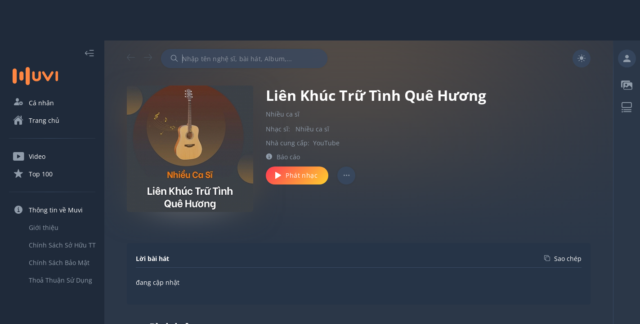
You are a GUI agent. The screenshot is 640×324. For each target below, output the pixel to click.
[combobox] (244, 58)
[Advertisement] (320, 20)
